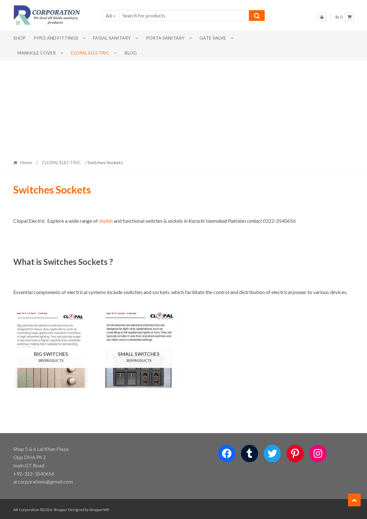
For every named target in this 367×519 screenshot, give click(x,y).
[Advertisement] (183, 108)
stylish (106, 221)
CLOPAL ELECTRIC (90, 52)
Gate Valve (212, 38)
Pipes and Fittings (56, 38)
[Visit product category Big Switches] (50, 350)
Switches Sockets (52, 189)
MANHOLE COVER (36, 52)
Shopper (60, 508)
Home (26, 162)
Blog (131, 52)
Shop (19, 38)
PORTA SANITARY (165, 38)
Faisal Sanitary (112, 38)
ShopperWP (99, 508)
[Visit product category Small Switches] (138, 350)
